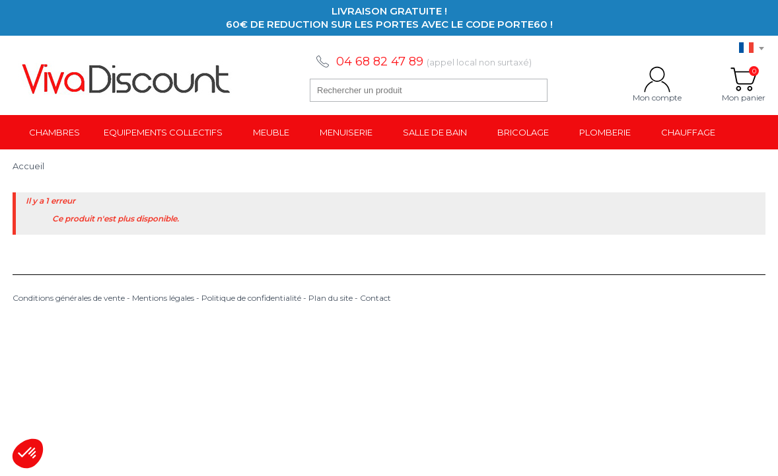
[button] (28, 453)
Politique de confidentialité (251, 298)
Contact (375, 298)
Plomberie (605, 132)
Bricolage (523, 132)
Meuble (271, 132)
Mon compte (657, 79)
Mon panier (743, 79)
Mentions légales (163, 298)
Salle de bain (435, 132)
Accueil (28, 166)
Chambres (54, 132)
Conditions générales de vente (69, 298)
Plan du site (330, 298)
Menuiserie (346, 132)
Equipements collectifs (163, 132)
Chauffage (688, 132)
